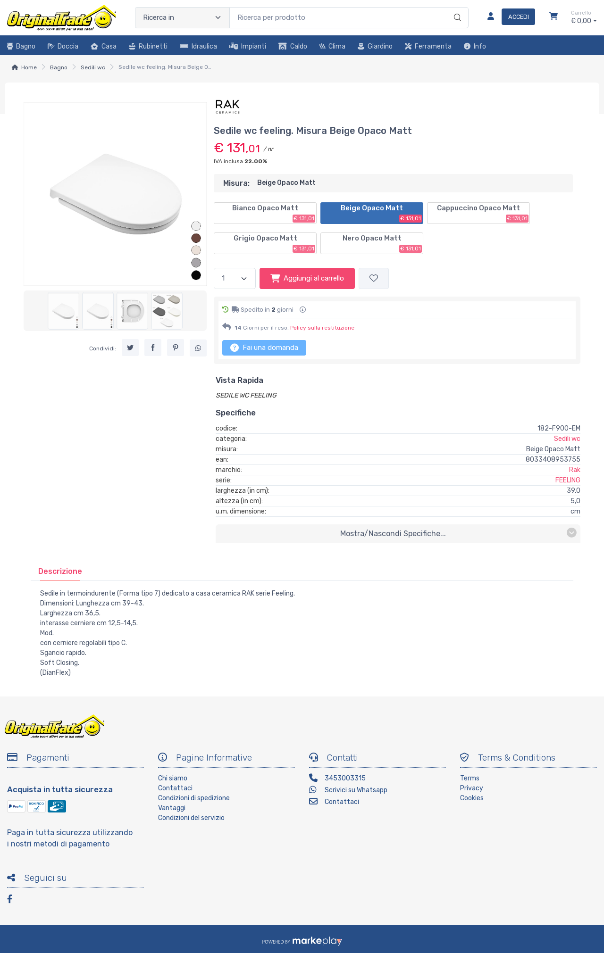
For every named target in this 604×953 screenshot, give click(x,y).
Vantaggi (171, 808)
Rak (574, 470)
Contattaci (175, 788)
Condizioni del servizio (191, 818)
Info (475, 46)
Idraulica (198, 46)
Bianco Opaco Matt (273, 213)
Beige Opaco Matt (381, 213)
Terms (469, 778)
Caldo (292, 46)
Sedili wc (93, 67)
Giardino (375, 46)
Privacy (471, 788)
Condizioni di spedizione (194, 798)
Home (29, 67)
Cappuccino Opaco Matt (482, 213)
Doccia (63, 46)
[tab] (60, 571)
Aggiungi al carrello (307, 278)
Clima (332, 46)
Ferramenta (428, 46)
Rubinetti (148, 46)
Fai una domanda (264, 347)
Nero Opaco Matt (382, 243)
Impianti (247, 46)
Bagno (21, 46)
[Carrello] (553, 17)
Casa (104, 46)
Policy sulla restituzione (322, 327)
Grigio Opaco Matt (275, 243)
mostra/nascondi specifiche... (458, 533)
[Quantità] (235, 278)
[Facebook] (14, 900)
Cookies (472, 798)
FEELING (567, 480)
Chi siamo (172, 778)
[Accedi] (507, 17)
